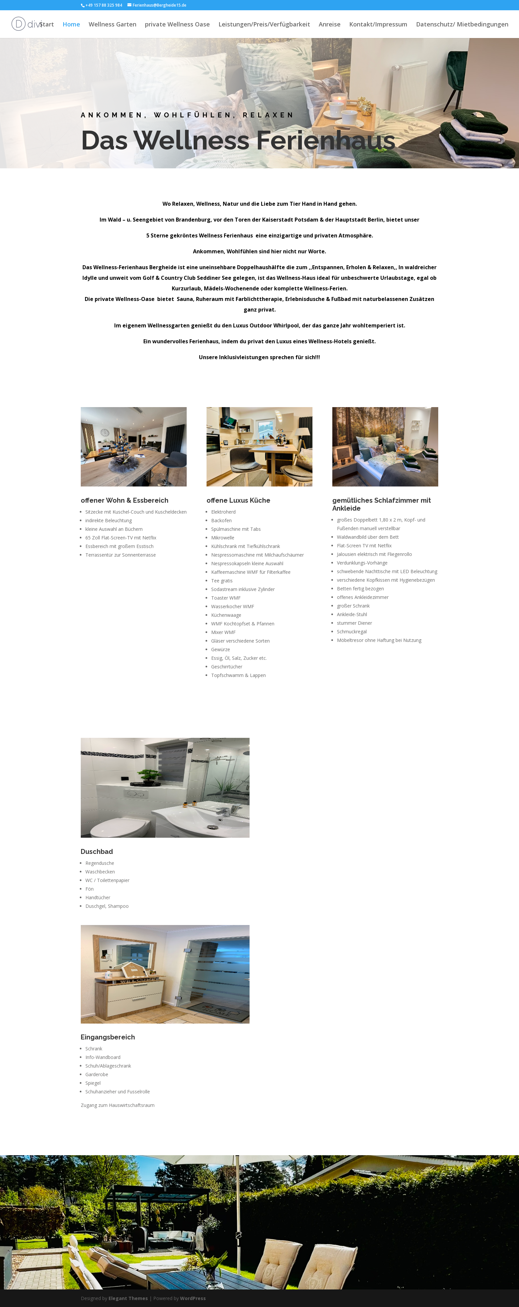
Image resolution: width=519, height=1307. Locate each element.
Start (46, 25)
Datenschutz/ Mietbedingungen (462, 25)
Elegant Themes (128, 1298)
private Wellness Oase (177, 25)
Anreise (330, 25)
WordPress (193, 1298)
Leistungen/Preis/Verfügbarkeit (264, 25)
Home (71, 25)
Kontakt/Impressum (378, 25)
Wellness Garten (112, 25)
